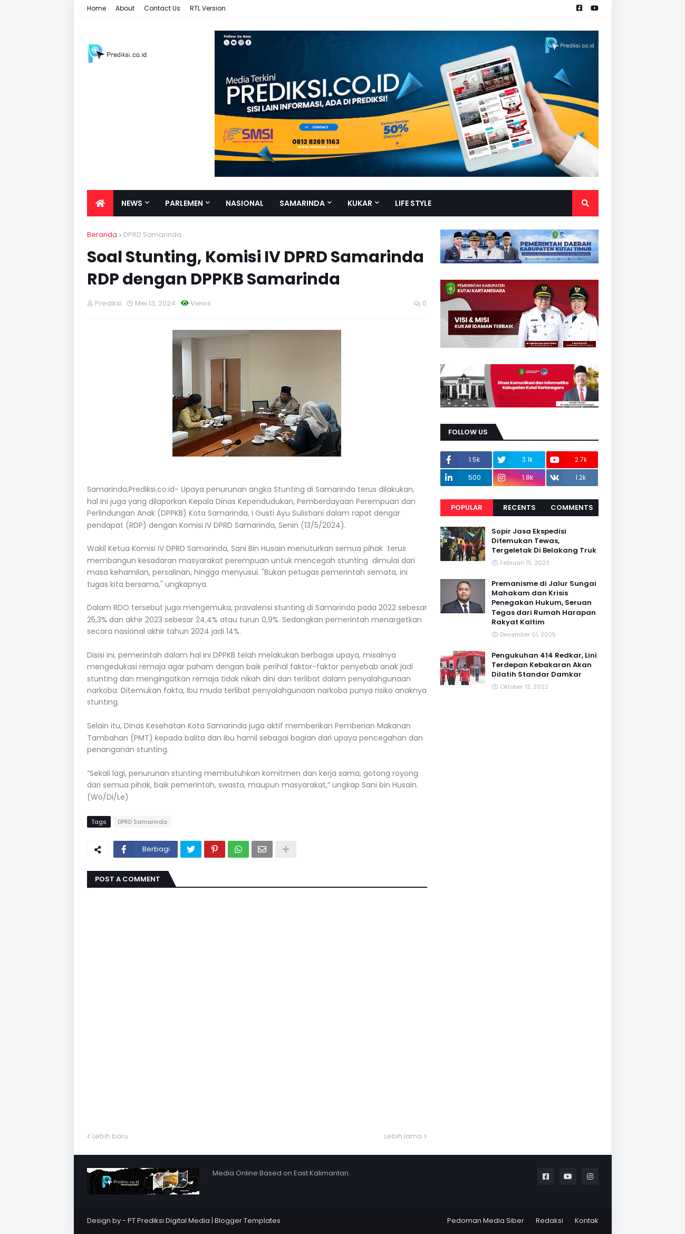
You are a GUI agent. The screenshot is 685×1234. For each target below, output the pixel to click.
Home (96, 8)
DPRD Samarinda (152, 235)
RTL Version (208, 8)
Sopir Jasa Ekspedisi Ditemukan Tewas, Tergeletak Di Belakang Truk (543, 541)
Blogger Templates (248, 1221)
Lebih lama (403, 1136)
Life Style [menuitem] (413, 203)
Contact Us (162, 8)
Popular (467, 507)
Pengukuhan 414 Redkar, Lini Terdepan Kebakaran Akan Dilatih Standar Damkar (544, 665)
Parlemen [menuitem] (184, 203)
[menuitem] (100, 203)
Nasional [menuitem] (245, 203)
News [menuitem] (131, 203)
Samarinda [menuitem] (302, 203)
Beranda (102, 235)
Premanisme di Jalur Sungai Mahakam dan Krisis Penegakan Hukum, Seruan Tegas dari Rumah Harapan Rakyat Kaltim (543, 603)
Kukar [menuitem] (360, 203)
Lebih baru (110, 1136)
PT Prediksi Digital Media (169, 1221)
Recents (519, 507)
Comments (572, 507)
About (124, 8)
